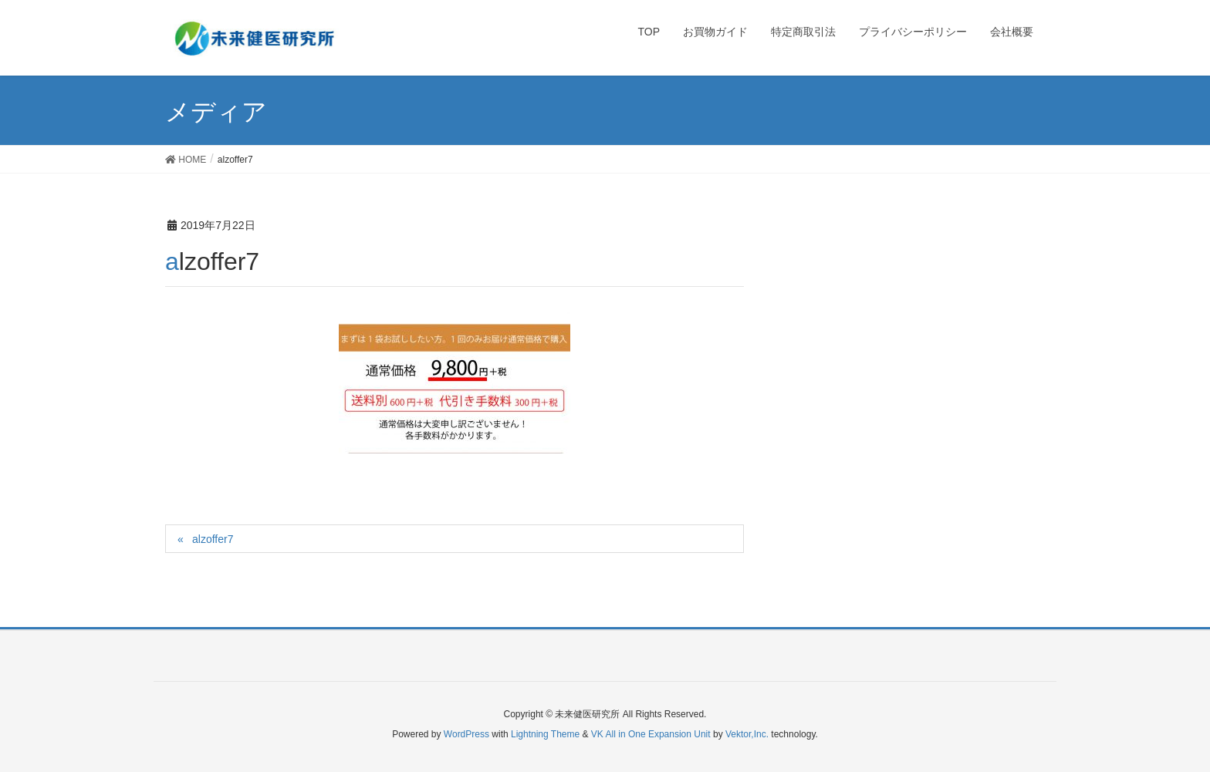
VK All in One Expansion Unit (651, 734)
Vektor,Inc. (747, 734)
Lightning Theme (545, 734)
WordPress (466, 734)
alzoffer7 (212, 539)
